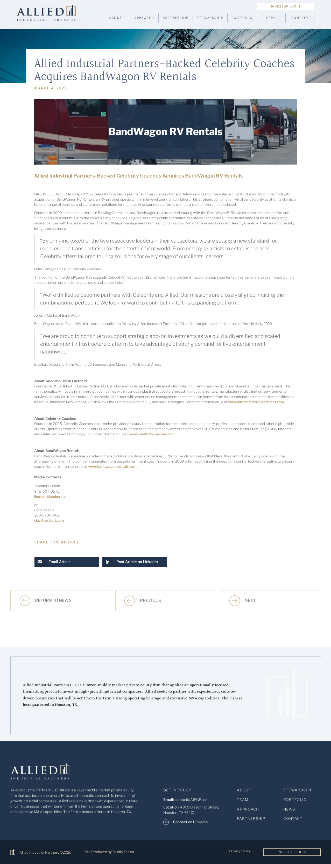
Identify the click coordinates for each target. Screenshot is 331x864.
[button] (66, 562)
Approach (144, 18)
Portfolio (241, 18)
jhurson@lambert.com (51, 496)
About (115, 18)
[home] (53, 18)
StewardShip (298, 793)
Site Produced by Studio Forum (109, 852)
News (271, 18)
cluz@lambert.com (49, 520)
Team (242, 803)
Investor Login (285, 6)
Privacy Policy (240, 851)
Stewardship (210, 18)
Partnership (175, 18)
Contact (300, 18)
